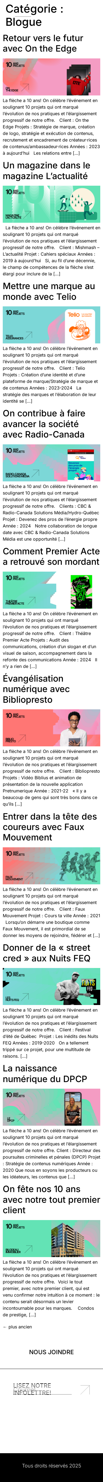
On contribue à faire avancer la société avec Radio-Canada (44, 424)
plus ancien (17, 1326)
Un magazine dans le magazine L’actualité (46, 170)
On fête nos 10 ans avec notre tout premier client (51, 1199)
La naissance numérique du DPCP (45, 1073)
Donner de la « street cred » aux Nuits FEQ (47, 952)
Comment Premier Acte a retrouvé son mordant (51, 556)
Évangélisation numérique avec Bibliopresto (36, 689)
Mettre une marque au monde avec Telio (49, 291)
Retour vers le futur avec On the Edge (43, 43)
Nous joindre (51, 1352)
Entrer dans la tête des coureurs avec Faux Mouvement (50, 827)
